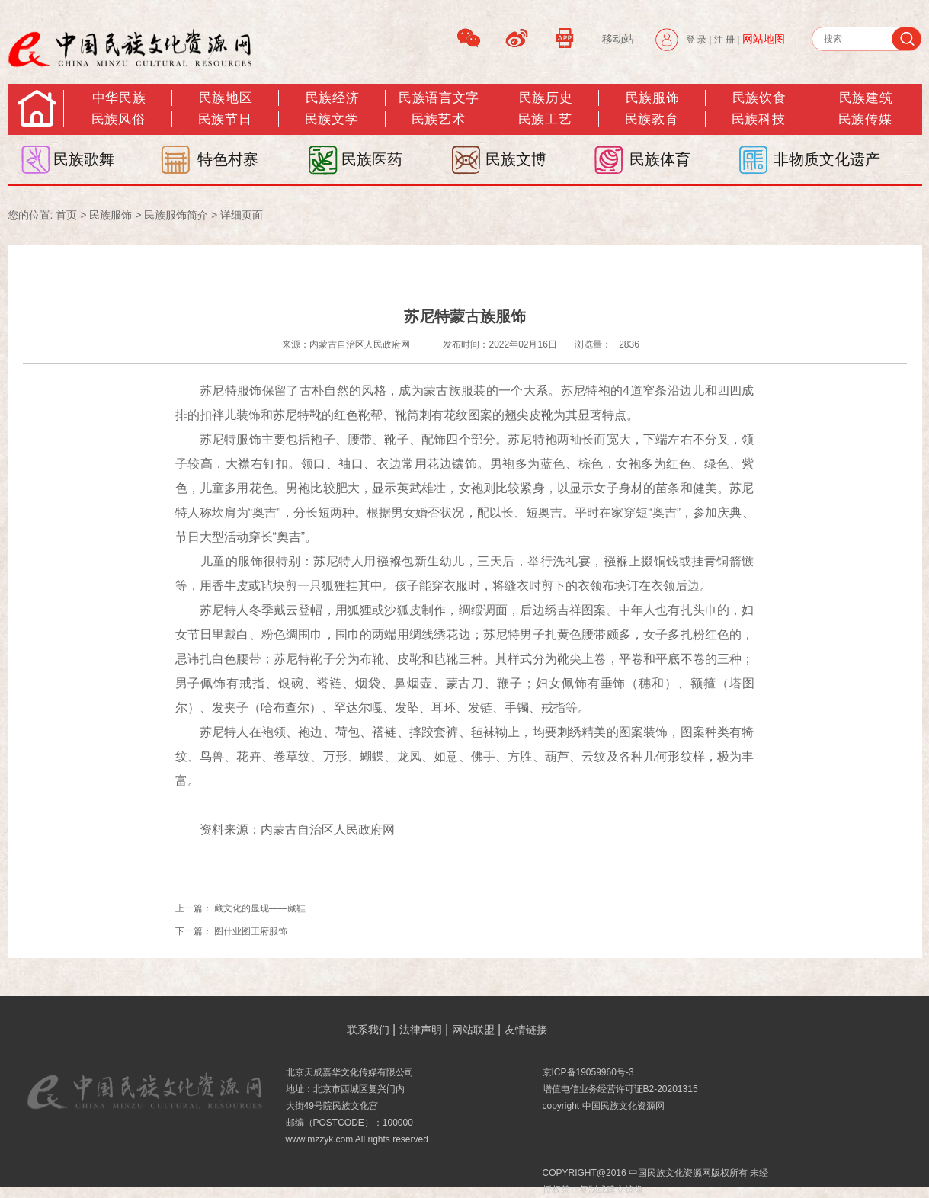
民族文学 (331, 119)
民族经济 (332, 98)
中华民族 (119, 98)
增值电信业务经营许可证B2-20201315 (620, 1089)
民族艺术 (438, 119)
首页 (66, 215)
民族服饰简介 (176, 215)
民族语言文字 (439, 98)
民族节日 (224, 119)
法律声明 (420, 1029)
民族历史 (545, 98)
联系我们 (368, 1029)
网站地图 (763, 39)
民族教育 (651, 119)
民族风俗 (118, 119)
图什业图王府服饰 (250, 931)
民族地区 (225, 98)
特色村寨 (227, 159)
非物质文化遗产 (827, 159)
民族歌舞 (83, 159)
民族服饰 (110, 215)
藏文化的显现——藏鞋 (260, 908)
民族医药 (371, 159)
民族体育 (659, 159)
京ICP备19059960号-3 (588, 1072)
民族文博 (515, 159)
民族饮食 (759, 98)
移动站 (618, 39)
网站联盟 (473, 1029)
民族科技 (758, 119)
